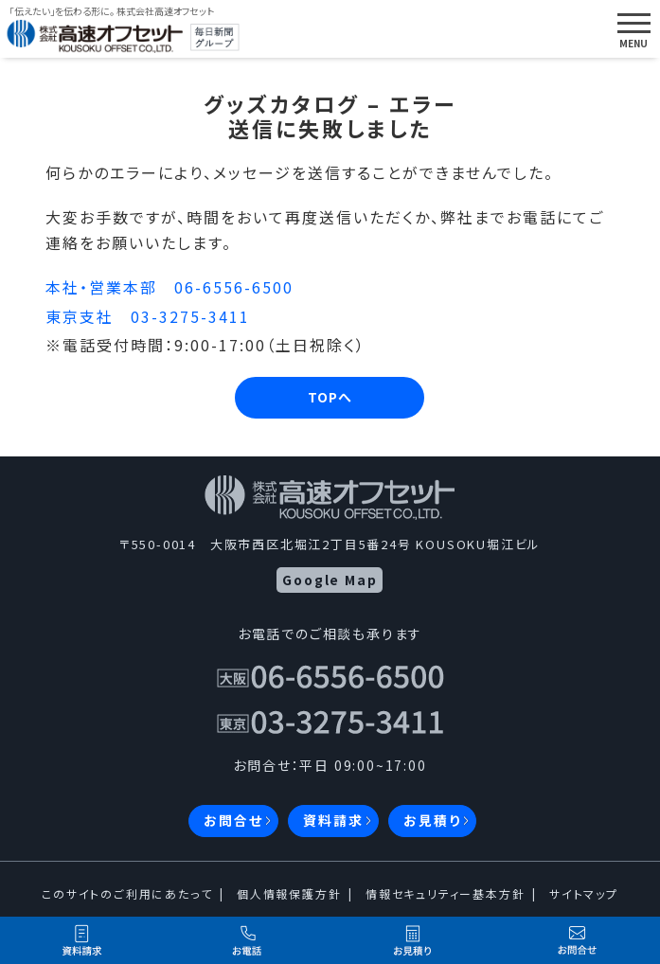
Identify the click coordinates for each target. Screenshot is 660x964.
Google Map (329, 579)
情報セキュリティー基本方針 (445, 893)
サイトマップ (583, 893)
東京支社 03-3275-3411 (147, 316)
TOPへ (330, 396)
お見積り (431, 820)
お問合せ (233, 820)
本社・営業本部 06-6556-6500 (169, 287)
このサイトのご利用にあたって (127, 893)
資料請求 (333, 820)
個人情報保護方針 (289, 893)
